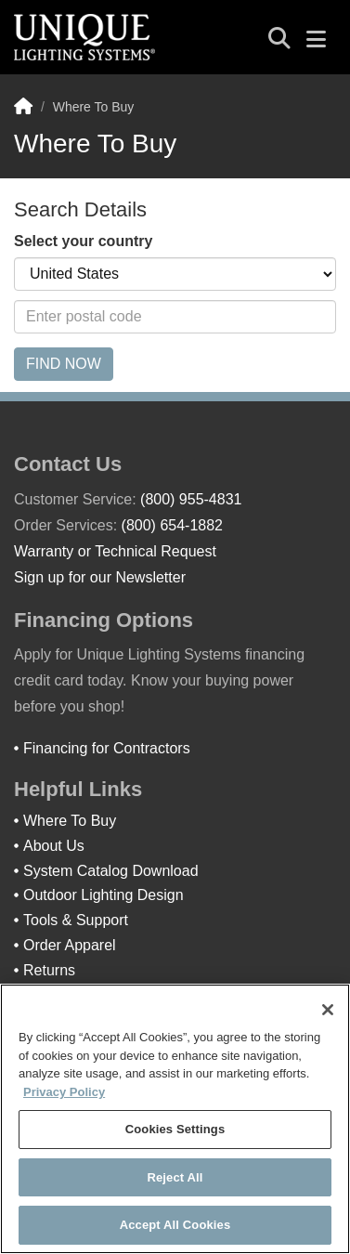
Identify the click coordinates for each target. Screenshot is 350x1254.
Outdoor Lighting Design (103, 895)
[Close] (327, 1009)
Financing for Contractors (106, 748)
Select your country (83, 241)
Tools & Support (75, 920)
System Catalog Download (111, 871)
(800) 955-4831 (190, 499)
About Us (53, 846)
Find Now (63, 364)
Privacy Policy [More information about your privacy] (64, 1092)
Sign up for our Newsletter (100, 577)
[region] (175, 1119)
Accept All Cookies (175, 1225)
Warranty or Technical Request (115, 551)
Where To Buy (69, 821)
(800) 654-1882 (172, 525)
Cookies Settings (175, 1129)
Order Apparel (69, 945)
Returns (49, 970)
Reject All (174, 1177)
